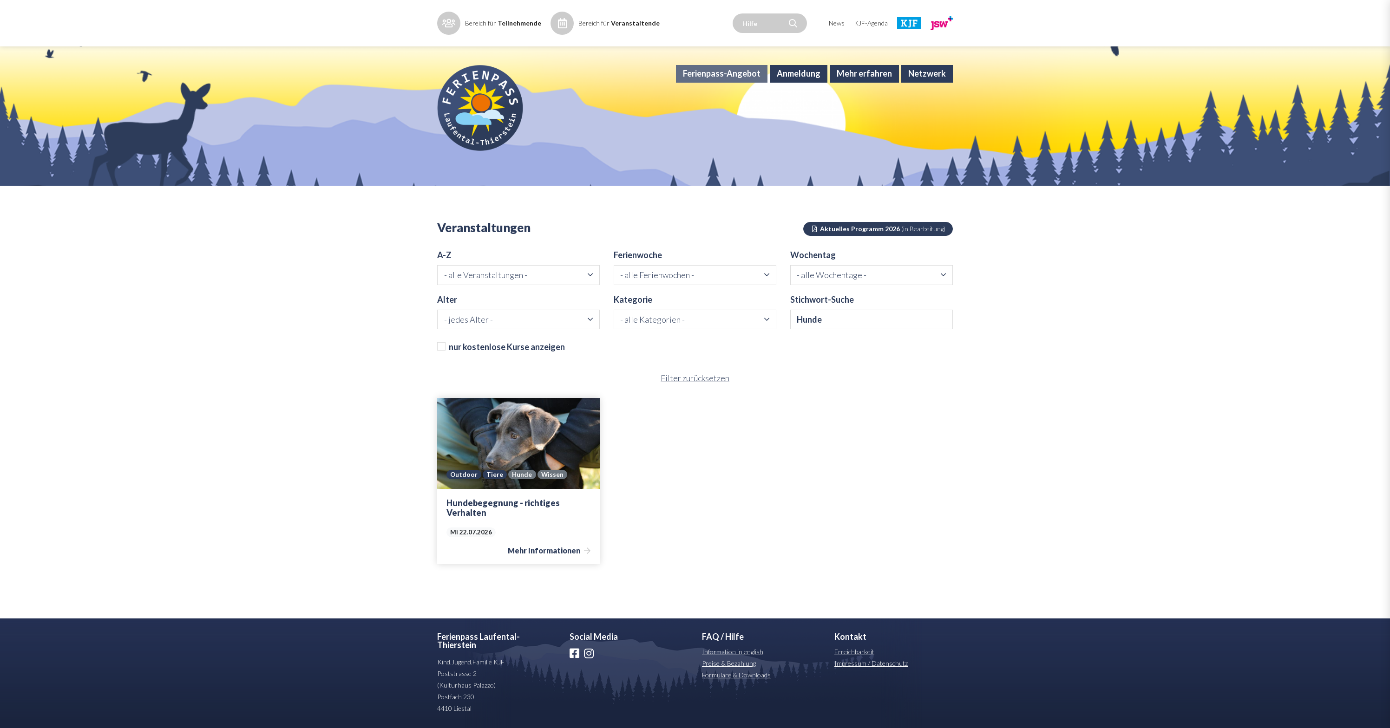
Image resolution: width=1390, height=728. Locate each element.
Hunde (522, 474)
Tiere (494, 474)
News (837, 23)
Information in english (732, 652)
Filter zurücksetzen (695, 378)
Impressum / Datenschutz (871, 663)
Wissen (552, 474)
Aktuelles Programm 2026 (878, 229)
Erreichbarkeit (854, 652)
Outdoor (464, 474)
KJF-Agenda (871, 23)
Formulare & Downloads (736, 675)
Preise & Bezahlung (729, 663)
